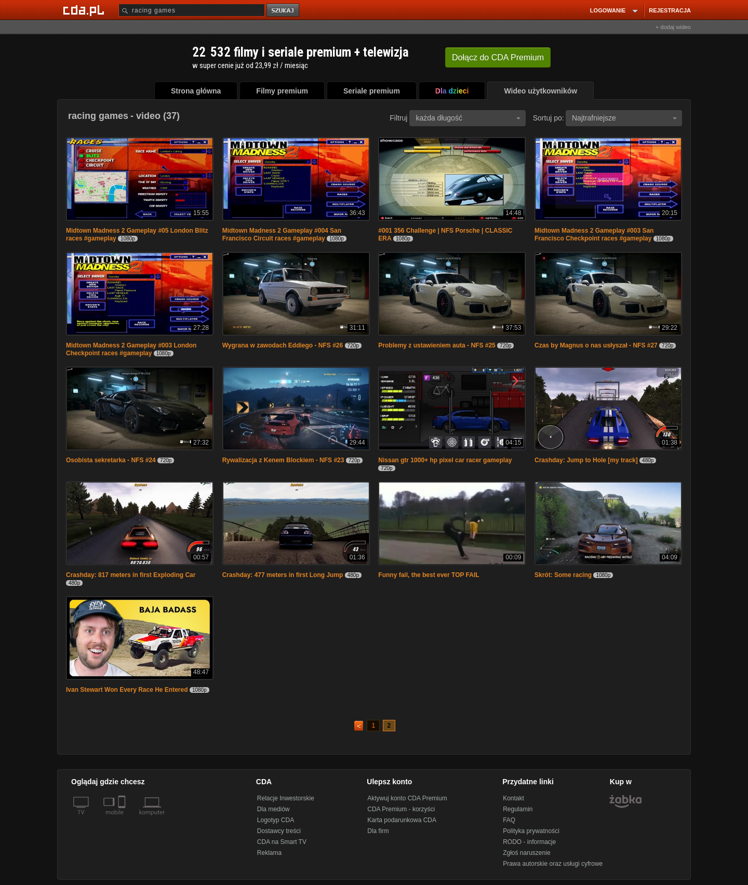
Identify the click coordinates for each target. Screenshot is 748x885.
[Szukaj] (191, 10)
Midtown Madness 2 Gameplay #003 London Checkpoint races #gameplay (131, 349)
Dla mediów (273, 809)
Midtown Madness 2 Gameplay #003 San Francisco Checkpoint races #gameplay (594, 234)
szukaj (283, 11)
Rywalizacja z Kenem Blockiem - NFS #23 (283, 460)
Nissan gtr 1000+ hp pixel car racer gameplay (445, 460)
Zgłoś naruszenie (526, 852)
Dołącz (498, 57)
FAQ (509, 820)
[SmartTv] (123, 818)
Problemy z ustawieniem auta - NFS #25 (436, 345)
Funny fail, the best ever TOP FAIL (428, 575)
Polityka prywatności (531, 831)
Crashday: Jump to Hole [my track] (586, 460)
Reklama (269, 852)
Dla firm (378, 831)
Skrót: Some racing (563, 575)
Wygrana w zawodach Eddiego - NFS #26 (282, 345)
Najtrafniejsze (624, 118)
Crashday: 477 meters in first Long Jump (282, 575)
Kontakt (513, 798)
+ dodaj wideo (673, 27)
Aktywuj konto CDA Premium (407, 798)
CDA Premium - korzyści (401, 809)
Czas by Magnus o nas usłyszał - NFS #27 (596, 345)
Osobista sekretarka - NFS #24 (111, 460)
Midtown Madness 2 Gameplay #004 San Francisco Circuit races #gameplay (281, 234)
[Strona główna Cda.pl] (85, 10)
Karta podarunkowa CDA (401, 820)
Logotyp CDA (275, 820)
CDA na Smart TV (281, 842)
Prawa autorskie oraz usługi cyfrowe (553, 863)
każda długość (468, 118)
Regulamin (517, 809)
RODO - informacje (529, 842)
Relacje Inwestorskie (285, 798)
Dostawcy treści (279, 831)
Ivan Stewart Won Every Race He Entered (127, 689)
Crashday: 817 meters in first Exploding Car (130, 575)
